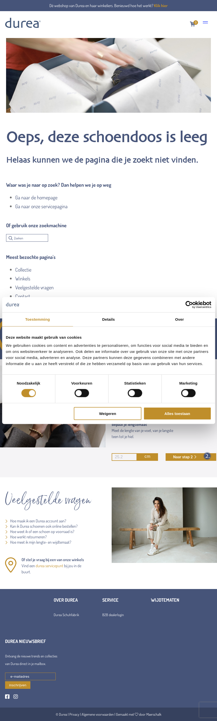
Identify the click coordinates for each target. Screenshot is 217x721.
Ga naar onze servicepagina (41, 206)
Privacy (74, 714)
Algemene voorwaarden (98, 714)
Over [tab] (179, 319)
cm (131, 457)
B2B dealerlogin (113, 615)
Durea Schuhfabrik (66, 615)
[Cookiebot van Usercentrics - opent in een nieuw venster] (189, 305)
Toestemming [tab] (37, 319)
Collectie (23, 269)
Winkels (22, 278)
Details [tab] (108, 319)
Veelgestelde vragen (34, 287)
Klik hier (161, 5)
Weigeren (107, 413)
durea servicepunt (49, 565)
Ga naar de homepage (36, 197)
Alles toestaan (177, 413)
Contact (22, 296)
